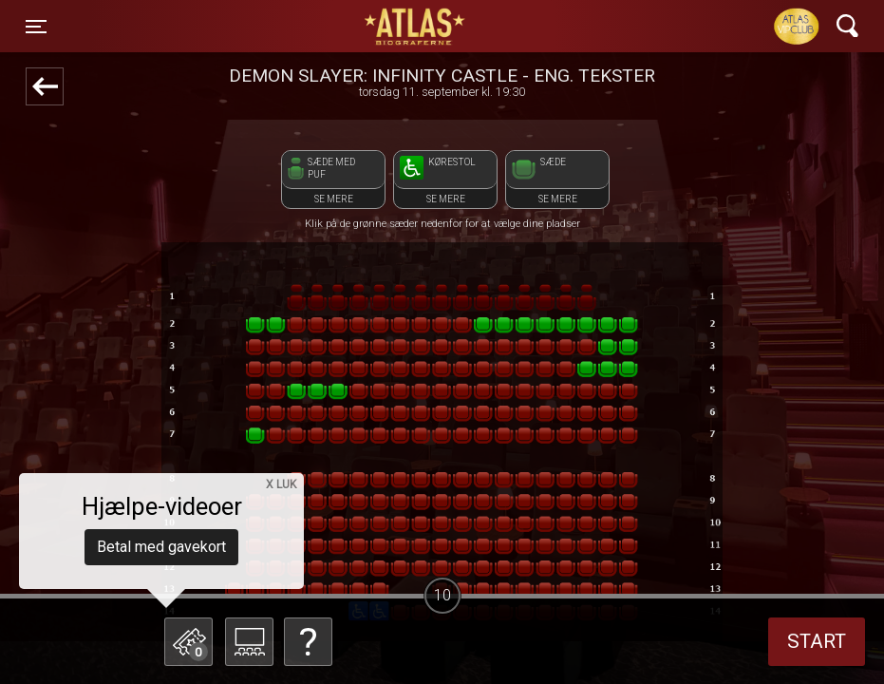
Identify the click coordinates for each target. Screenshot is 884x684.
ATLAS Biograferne (416, 26)
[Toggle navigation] (36, 26)
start (816, 641)
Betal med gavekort (161, 547)
